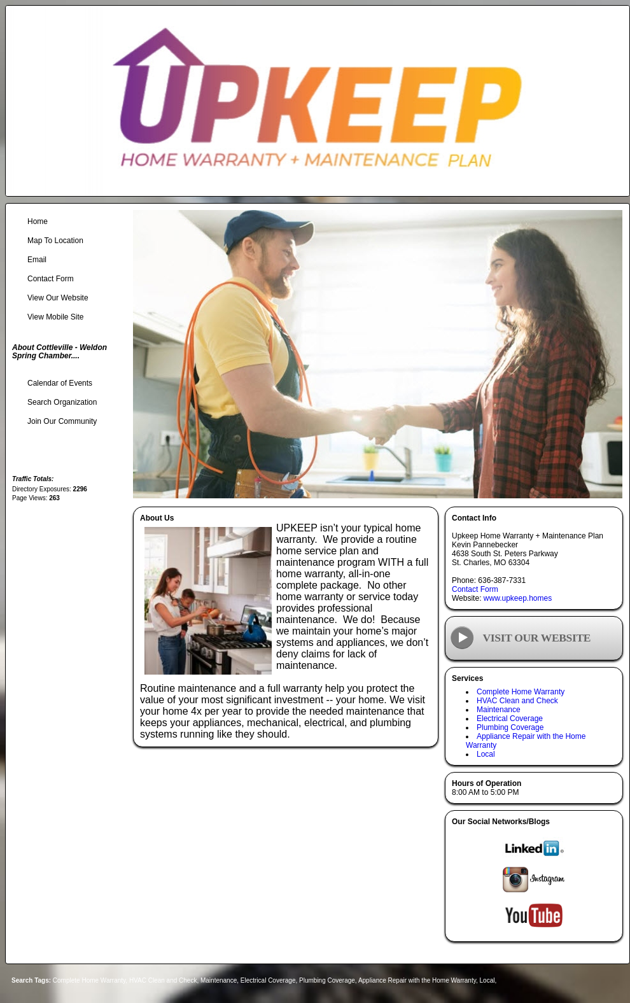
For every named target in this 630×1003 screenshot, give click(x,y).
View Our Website (57, 297)
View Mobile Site (55, 316)
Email (36, 259)
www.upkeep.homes (518, 598)
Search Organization (62, 402)
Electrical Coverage (510, 718)
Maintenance (499, 709)
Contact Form (475, 589)
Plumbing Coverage (510, 727)
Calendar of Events (59, 383)
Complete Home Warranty (520, 691)
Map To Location (55, 240)
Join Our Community (62, 421)
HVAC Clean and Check (517, 700)
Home (37, 221)
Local (486, 754)
